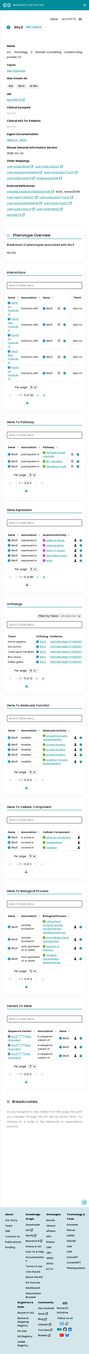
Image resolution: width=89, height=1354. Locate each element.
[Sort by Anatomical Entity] (68, 534)
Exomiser (72, 1224)
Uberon (50, 1225)
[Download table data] (26, 403)
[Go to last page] (43, 395)
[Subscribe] (62, 1323)
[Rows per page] (33, 387)
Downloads (33, 1224)
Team (8, 1225)
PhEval (71, 1230)
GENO (49, 1258)
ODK (69, 1251)
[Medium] (59, 1329)
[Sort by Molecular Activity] (68, 730)
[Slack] (67, 1323)
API (29, 1230)
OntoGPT (72, 1257)
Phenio (50, 1242)
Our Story (11, 1220)
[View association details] (63, 308)
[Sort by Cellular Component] (72, 832)
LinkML (71, 1235)
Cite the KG (33, 1272)
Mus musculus (16, 71)
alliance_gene (16, 140)
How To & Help (35, 1251)
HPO (49, 1236)
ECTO (49, 1269)
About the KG (34, 1277)
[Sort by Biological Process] (68, 915)
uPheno (51, 1231)
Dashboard (33, 1288)
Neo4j (31, 1235)
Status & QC (34, 1246)
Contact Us (12, 1236)
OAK (69, 1246)
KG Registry (24, 1336)
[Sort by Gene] (17, 297)
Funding (10, 1247)
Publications (13, 1242)
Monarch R (34, 1241)
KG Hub (22, 1331)
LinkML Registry (22, 1343)
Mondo (50, 1220)
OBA (49, 1247)
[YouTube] (62, 1335)
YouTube (45, 1330)
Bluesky (44, 1335)
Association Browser (33, 1295)
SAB (7, 1231)
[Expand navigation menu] (84, 5)
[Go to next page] (37, 395)
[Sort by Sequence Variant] (33, 1031)
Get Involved (46, 1308)
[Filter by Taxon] (59, 616)
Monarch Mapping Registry (23, 1321)
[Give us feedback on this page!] (84, 1202)
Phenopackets (76, 1268)
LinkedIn (44, 1324)
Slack (43, 1313)
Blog (42, 1319)
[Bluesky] (67, 1335)
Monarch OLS (25, 1312)
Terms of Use (34, 1266)
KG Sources (33, 1282)
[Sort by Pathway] (56, 447)
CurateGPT (74, 1262)
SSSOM (71, 1241)
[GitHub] (65, 1329)
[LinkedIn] (70, 1329)
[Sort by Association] (39, 297)
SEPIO (49, 1263)
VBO (49, 1252)
